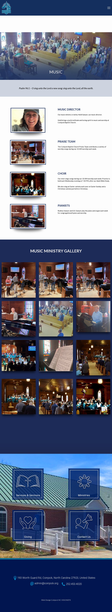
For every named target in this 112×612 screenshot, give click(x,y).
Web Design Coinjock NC (51, 600)
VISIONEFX (66, 600)
